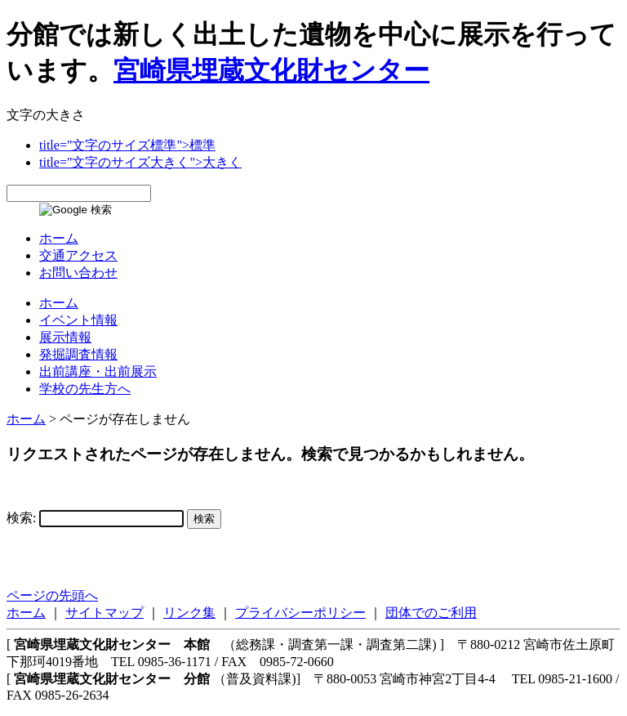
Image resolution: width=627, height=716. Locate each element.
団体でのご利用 (431, 613)
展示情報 (65, 337)
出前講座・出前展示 (98, 371)
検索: (21, 518)
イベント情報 (78, 320)
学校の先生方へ (85, 389)
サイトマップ (104, 613)
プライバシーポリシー (300, 613)
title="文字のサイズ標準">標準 (127, 145)
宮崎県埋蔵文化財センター (271, 70)
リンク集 (189, 613)
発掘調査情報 (78, 354)
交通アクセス (78, 255)
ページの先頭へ (52, 595)
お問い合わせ (78, 273)
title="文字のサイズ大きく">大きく (140, 162)
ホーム (58, 238)
